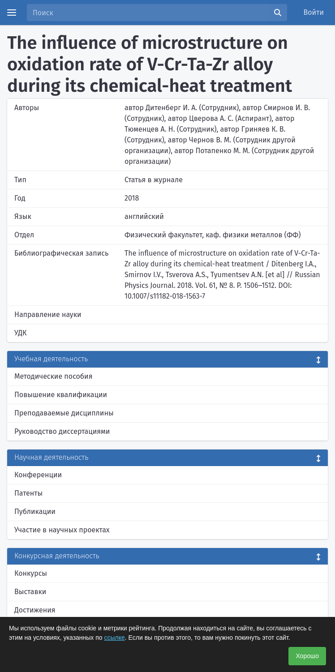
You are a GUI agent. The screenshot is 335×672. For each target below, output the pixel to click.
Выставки (30, 591)
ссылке (114, 637)
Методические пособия (53, 376)
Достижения (35, 610)
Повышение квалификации (60, 394)
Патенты (28, 493)
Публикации (35, 511)
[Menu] (12, 12)
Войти (314, 12)
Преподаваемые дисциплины (64, 413)
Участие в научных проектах (62, 530)
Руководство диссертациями (62, 431)
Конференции (38, 475)
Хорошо (307, 655)
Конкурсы (30, 573)
